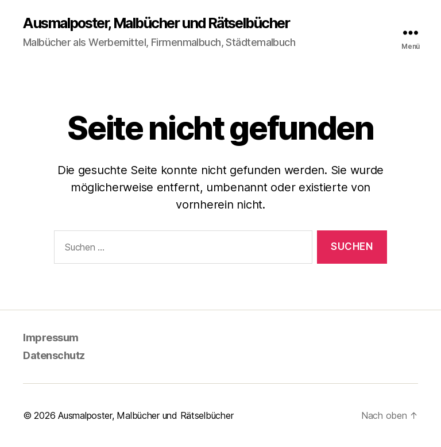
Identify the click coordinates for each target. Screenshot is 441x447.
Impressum (51, 338)
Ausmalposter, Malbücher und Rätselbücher (156, 23)
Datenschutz (54, 355)
